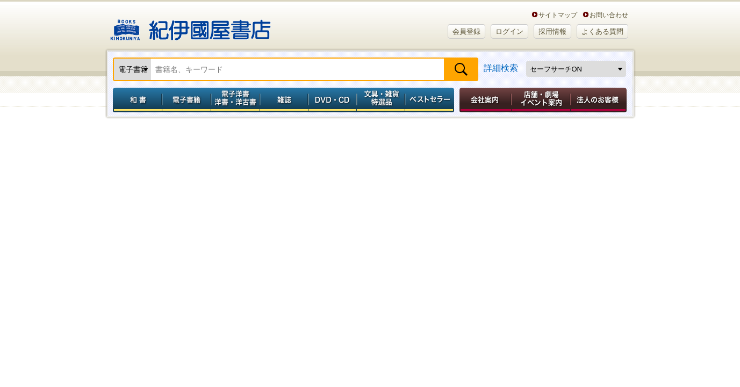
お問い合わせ (609, 14)
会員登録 (466, 31)
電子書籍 (186, 100)
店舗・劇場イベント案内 (541, 100)
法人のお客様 (599, 100)
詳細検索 (501, 68)
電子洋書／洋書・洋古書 (235, 100)
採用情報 (552, 31)
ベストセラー (430, 100)
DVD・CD (332, 100)
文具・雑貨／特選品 (381, 100)
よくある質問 (602, 31)
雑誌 (284, 100)
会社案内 (483, 100)
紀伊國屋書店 (190, 25)
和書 (135, 100)
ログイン (509, 31)
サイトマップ (557, 14)
